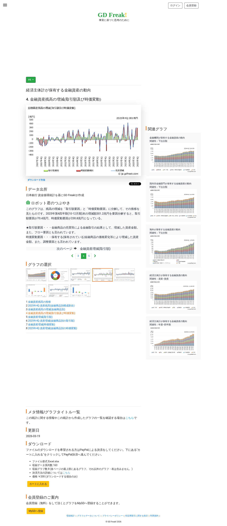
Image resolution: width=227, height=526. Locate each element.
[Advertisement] (113, 47)
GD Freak (112, 14)
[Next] (95, 256)
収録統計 (71, 516)
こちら (129, 417)
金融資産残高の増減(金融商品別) (46, 309)
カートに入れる (38, 483)
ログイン (175, 5)
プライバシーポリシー (112, 516)
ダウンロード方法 (36, 180)
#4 (30, 79)
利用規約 (154, 516)
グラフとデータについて (88, 516)
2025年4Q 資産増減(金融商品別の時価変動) (52, 328)
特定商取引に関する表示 (136, 516)
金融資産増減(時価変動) (41, 324)
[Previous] (72, 256)
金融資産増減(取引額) (40, 316)
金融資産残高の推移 (39, 301)
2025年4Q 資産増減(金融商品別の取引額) (51, 320)
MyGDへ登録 (36, 510)
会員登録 (191, 5)
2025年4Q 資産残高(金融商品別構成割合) (51, 305)
